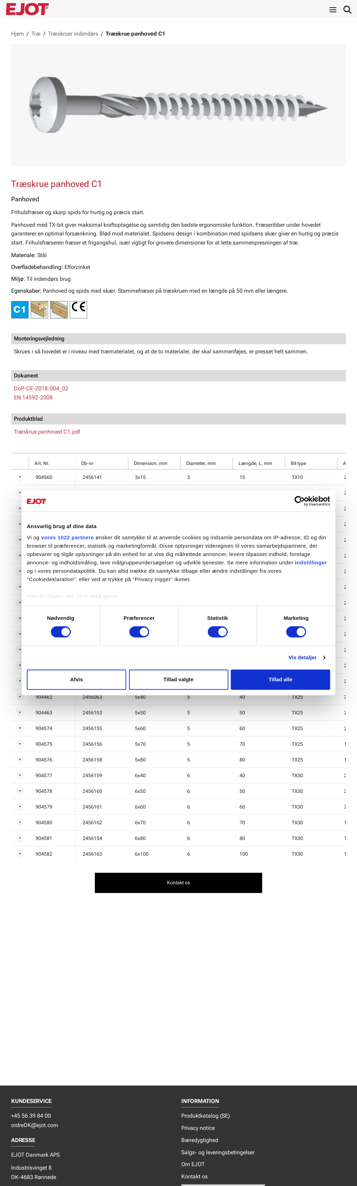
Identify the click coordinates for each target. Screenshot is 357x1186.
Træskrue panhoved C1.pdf (47, 431)
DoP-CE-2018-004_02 (41, 388)
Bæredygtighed (199, 1140)
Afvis (76, 680)
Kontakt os (194, 1176)
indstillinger (311, 562)
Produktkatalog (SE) (205, 1115)
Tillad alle (280, 680)
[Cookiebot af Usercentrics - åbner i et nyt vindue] (299, 501)
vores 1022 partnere (67, 537)
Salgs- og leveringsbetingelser (218, 1152)
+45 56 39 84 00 (31, 1115)
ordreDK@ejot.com (34, 1125)
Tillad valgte (178, 680)
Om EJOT (193, 1164)
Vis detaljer (303, 657)
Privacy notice (198, 1128)
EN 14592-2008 (33, 397)
